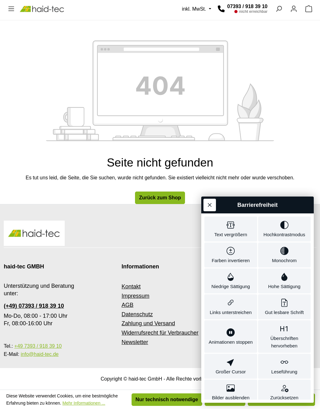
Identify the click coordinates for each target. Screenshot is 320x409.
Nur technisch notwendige (167, 399)
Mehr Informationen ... (83, 403)
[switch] (230, 217)
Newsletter (135, 342)
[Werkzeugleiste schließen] (209, 192)
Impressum (135, 296)
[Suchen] (278, 8)
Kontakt (131, 286)
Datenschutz (137, 314)
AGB (127, 305)
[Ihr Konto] (293, 8)
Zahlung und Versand (148, 323)
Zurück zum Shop (160, 197)
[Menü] (11, 8)
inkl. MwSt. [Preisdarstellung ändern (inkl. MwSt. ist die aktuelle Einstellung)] (195, 9)
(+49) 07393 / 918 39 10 (34, 306)
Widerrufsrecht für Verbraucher (160, 333)
